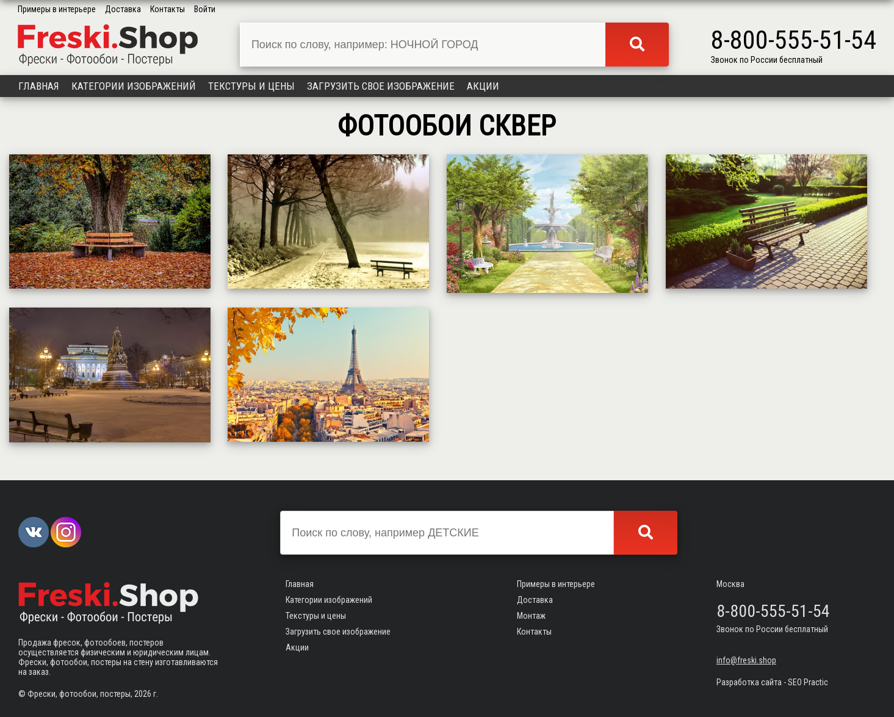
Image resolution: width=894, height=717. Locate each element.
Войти (204, 9)
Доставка (123, 9)
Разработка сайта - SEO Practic (772, 682)
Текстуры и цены (251, 86)
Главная (38, 86)
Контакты (167, 9)
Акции (483, 86)
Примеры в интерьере (57, 9)
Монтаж (531, 616)
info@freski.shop (746, 660)
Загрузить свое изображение (381, 86)
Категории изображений (133, 86)
